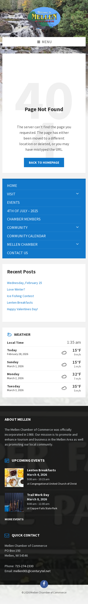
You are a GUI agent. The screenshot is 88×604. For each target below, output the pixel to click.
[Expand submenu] (77, 193)
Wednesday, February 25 (24, 283)
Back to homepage (44, 162)
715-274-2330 (24, 566)
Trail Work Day (38, 495)
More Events (14, 519)
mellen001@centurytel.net (31, 571)
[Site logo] (44, 28)
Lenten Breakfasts (20, 302)
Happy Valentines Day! (22, 309)
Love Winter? (16, 289)
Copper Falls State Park (43, 508)
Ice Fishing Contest (20, 296)
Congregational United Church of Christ (53, 483)
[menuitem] (44, 185)
